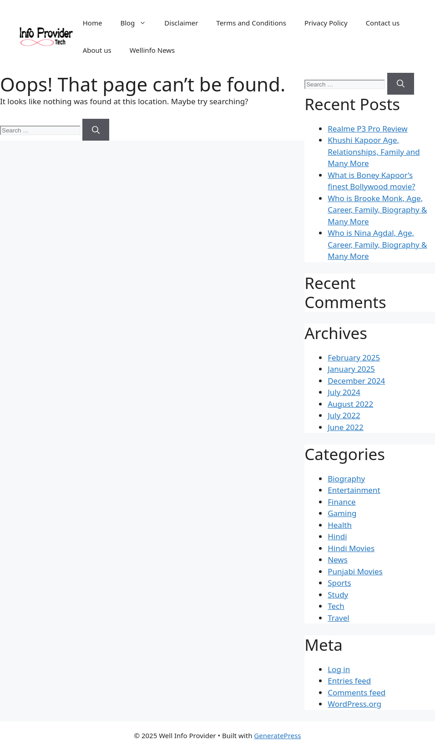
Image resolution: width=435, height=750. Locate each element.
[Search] (95, 130)
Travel (338, 618)
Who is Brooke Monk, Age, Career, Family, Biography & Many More (377, 210)
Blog (137, 22)
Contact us (383, 22)
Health (340, 525)
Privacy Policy (326, 22)
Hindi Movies (351, 548)
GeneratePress (277, 735)
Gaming (342, 513)
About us (97, 50)
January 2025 (351, 369)
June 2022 (346, 427)
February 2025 (354, 357)
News (338, 559)
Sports (339, 583)
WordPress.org (354, 704)
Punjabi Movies (355, 571)
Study (338, 594)
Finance (342, 502)
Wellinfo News (152, 50)
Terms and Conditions (251, 22)
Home (92, 22)
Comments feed (356, 692)
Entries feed (349, 680)
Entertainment (354, 490)
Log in (339, 669)
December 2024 (356, 380)
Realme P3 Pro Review (368, 128)
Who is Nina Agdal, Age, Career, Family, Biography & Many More (377, 244)
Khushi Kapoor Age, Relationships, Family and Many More (374, 151)
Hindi (337, 536)
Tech (336, 606)
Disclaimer (181, 22)
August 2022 (350, 404)
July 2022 (344, 415)
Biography (346, 478)
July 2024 (344, 392)
